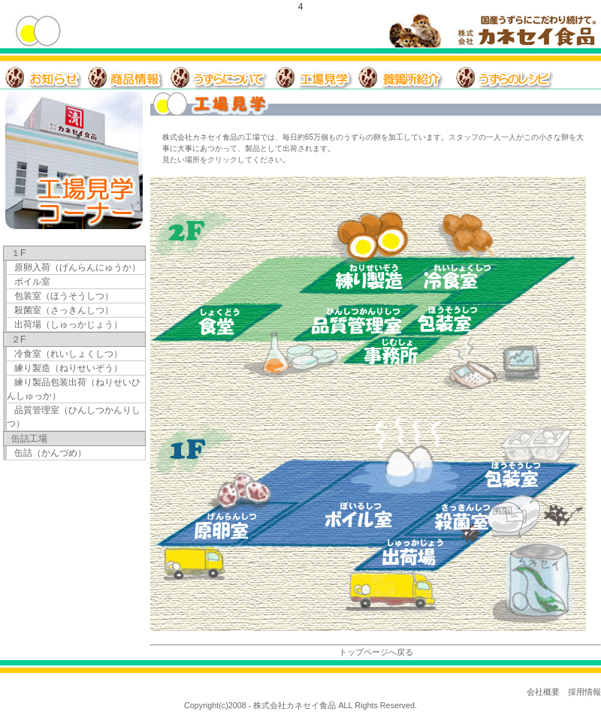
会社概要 (543, 691)
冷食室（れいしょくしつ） (68, 353)
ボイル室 (32, 281)
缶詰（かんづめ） (50, 453)
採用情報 (584, 691)
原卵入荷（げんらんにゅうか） (77, 267)
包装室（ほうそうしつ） (63, 296)
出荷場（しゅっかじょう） (68, 324)
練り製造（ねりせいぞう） (68, 368)
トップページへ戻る (376, 651)
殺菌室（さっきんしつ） (63, 310)
